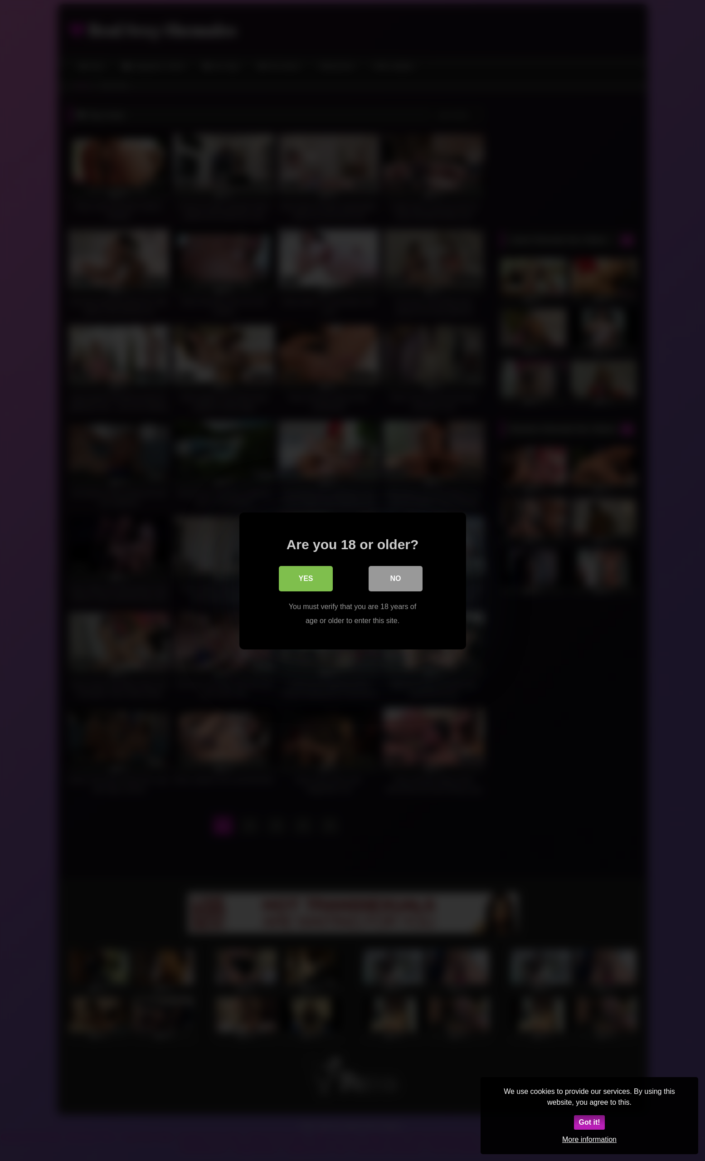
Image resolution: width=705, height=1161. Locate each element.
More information (589, 1139)
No (395, 578)
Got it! (589, 1122)
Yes (305, 578)
